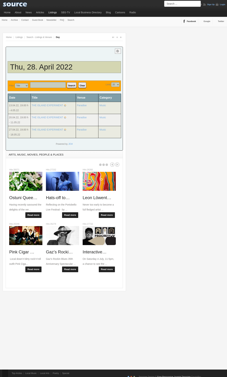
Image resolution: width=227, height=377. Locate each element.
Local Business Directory (88, 12)
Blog (108, 12)
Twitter (221, 21)
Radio (132, 12)
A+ (113, 37)
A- (121, 37)
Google (207, 21)
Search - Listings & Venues (39, 37)
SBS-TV (65, 12)
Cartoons (120, 12)
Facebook (191, 21)
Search (71, 20)
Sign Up (211, 4)
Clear (82, 85)
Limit (108, 84)
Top (5, 373)
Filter (11, 85)
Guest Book (37, 20)
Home (7, 12)
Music (102, 105)
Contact (25, 20)
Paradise (82, 105)
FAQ (62, 20)
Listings (52, 12)
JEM (70, 144)
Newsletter (51, 20)
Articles (40, 12)
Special (65, 373)
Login (222, 4)
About (18, 12)
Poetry (56, 373)
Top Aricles (17, 373)
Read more (33, 215)
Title (35, 97)
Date (13, 97)
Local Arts (44, 373)
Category (106, 97)
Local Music (31, 373)
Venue (81, 97)
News (29, 12)
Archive (14, 20)
